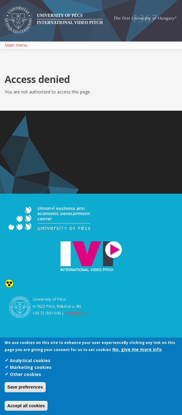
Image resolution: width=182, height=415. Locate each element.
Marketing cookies (31, 367)
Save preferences (25, 387)
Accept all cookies (26, 405)
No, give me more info (137, 349)
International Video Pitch (70, 22)
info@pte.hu (76, 313)
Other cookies (25, 374)
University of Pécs (60, 15)
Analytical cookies (30, 360)
